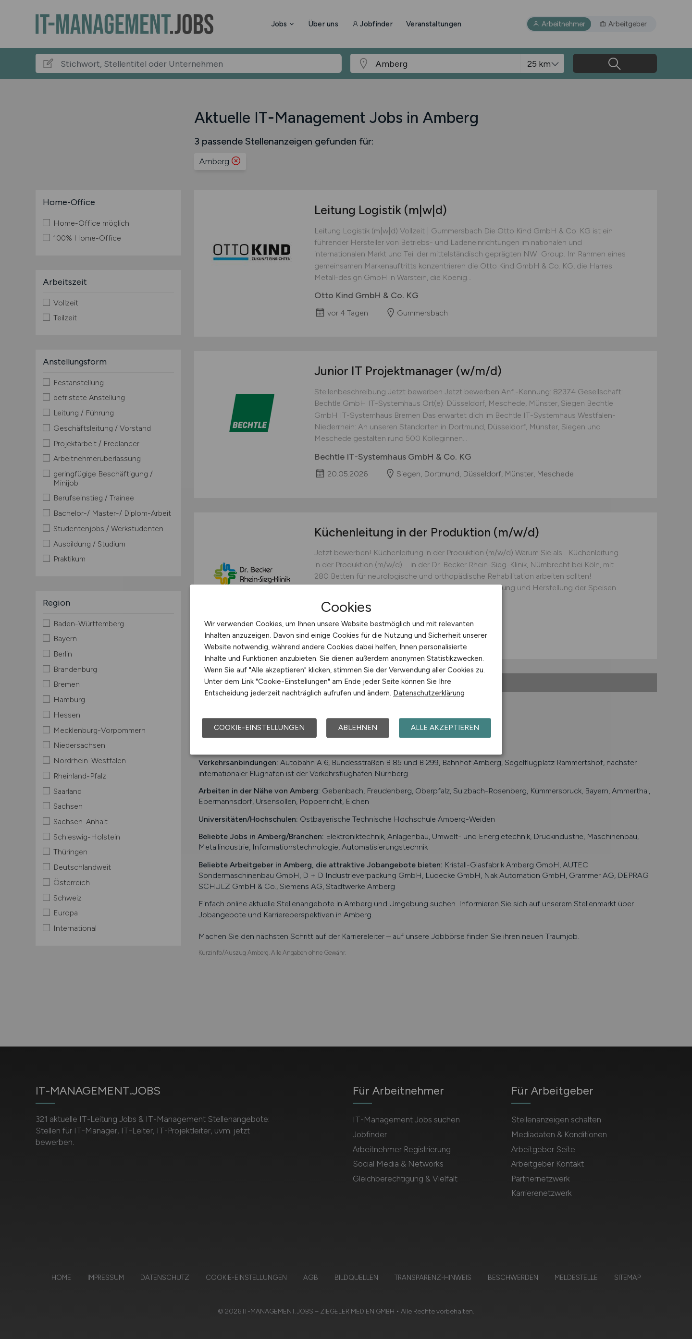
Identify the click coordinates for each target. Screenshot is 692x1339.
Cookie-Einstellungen (259, 727)
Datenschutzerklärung (429, 693)
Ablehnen (357, 727)
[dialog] (346, 669)
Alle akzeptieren (445, 727)
